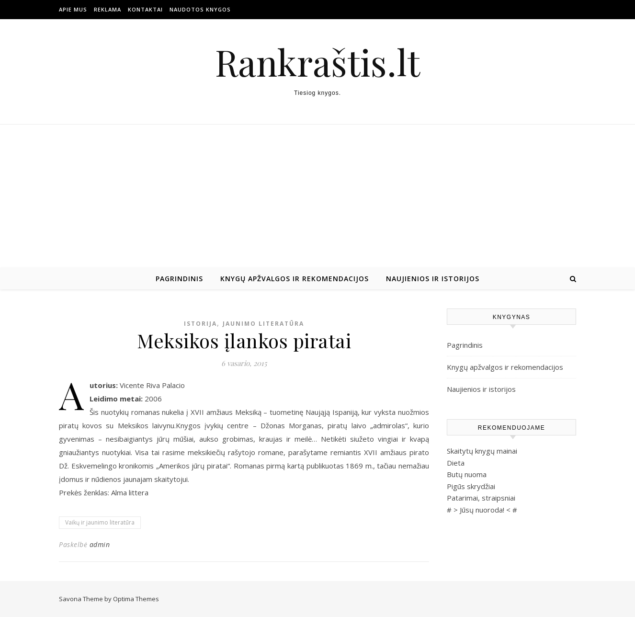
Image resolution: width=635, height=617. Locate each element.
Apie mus (73, 9)
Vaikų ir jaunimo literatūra (100, 522)
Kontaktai (145, 9)
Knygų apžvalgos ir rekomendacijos (294, 278)
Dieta (456, 463)
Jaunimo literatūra (263, 324)
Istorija (200, 324)
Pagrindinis (179, 278)
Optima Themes (136, 598)
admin (100, 544)
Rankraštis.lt (317, 62)
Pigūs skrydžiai (471, 486)
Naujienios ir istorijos (432, 278)
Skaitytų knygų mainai (482, 451)
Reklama (107, 9)
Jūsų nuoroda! (482, 509)
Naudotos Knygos (200, 9)
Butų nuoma (467, 474)
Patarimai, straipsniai (481, 498)
